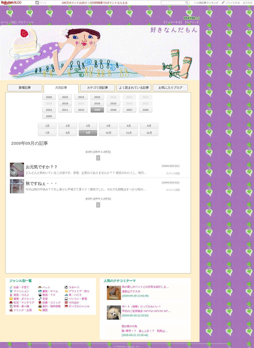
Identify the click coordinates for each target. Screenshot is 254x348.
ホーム (5, 22)
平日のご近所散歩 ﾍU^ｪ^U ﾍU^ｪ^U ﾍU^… (146, 311)
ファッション (19, 291)
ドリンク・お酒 (20, 310)
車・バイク (73, 294)
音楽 (43, 298)
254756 (189, 18)
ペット (43, 2)
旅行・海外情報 (49, 306)
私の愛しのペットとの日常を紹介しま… (145, 286)
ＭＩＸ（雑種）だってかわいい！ (141, 306)
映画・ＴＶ (46, 294)
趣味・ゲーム (48, 291)
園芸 (43, 310)
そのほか (72, 302)
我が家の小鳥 (129, 326)
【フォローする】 (172, 22)
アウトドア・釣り (77, 291)
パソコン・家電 (76, 298)
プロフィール (26, 22)
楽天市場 (247, 2)
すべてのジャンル (77, 306)
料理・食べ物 (19, 306)
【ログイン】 (192, 22)
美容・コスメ (19, 294)
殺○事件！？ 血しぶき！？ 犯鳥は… (144, 330)
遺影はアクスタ (131, 291)
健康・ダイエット (21, 298)
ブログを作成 (232, 2)
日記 (13, 22)
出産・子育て (19, 287)
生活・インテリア (21, 302)
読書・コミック (49, 302)
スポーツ (72, 287)
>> (206, 2)
